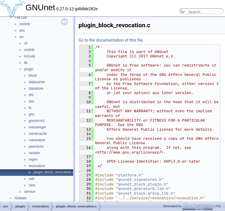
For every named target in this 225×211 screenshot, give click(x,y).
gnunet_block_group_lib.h (145, 193)
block (33, 76)
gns (31, 114)
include (29, 56)
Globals (21, 198)
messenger (37, 127)
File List (21, 18)
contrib (24, 24)
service (29, 192)
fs (30, 108)
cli (25, 43)
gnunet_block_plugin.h (142, 184)
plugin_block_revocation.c (53, 172)
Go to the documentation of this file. (111, 40)
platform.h (129, 175)
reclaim (34, 153)
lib (26, 63)
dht (31, 95)
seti (31, 179)
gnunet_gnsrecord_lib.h (143, 188)
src (21, 37)
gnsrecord (36, 121)
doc (22, 30)
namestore (37, 140)
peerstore (36, 146)
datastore (36, 88)
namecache (38, 134)
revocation (37, 166)
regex (33, 159)
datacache (37, 82)
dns (31, 101)
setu (32, 185)
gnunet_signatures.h (139, 179)
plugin (28, 69)
